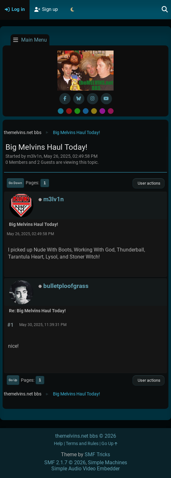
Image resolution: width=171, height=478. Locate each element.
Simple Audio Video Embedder (85, 469)
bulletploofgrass (66, 286)
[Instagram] (92, 98)
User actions (148, 183)
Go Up (13, 380)
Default (61, 111)
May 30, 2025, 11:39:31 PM (42, 325)
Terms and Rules (82, 443)
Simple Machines (107, 462)
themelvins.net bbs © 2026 (85, 436)
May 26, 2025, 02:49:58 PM (30, 234)
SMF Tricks (97, 454)
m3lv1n (53, 199)
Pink (111, 111)
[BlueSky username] (78, 98)
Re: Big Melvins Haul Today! (37, 311)
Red (69, 111)
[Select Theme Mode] (72, 9)
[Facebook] (65, 98)
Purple (102, 111)
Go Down (15, 183)
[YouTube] (106, 98)
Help (58, 443)
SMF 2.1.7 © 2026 (65, 462)
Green (77, 111)
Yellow (94, 111)
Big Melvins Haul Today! (33, 224)
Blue (86, 111)
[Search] (165, 9)
